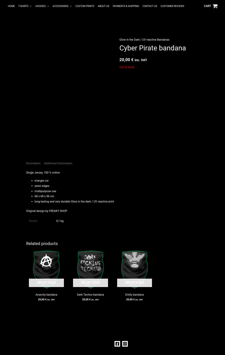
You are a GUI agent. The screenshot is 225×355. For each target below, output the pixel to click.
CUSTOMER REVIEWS (172, 6)
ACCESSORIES (62, 6)
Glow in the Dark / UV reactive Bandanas (144, 39)
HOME (11, 6)
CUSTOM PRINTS (84, 6)
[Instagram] (125, 344)
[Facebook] (117, 344)
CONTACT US (150, 6)
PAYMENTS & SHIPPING (126, 6)
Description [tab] (33, 163)
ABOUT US (103, 6)
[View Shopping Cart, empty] (211, 6)
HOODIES (42, 6)
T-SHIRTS (25, 6)
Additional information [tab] (58, 163)
